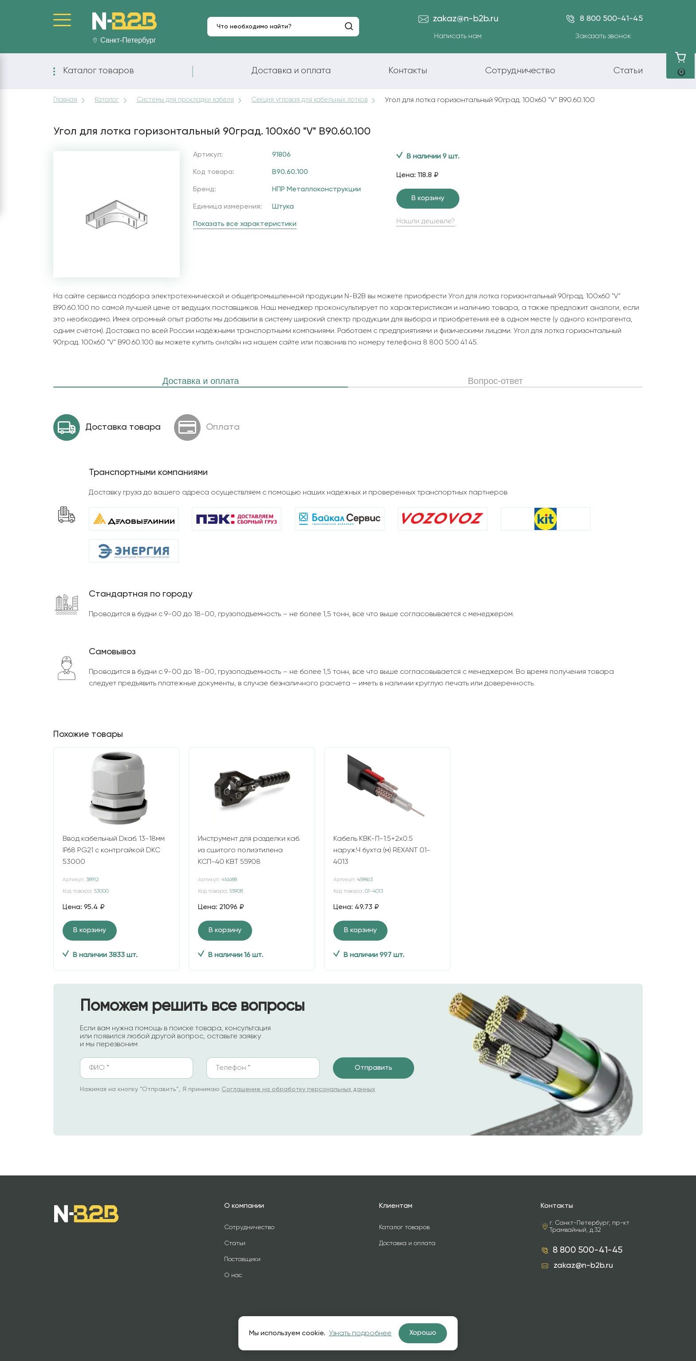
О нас (233, 1275)
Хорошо (422, 1333)
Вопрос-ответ (495, 381)
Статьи (628, 70)
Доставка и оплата (291, 70)
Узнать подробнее (360, 1333)
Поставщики (242, 1259)
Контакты (407, 70)
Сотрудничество (520, 70)
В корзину (427, 198)
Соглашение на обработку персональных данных (298, 1089)
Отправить (373, 1068)
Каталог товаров (98, 70)
